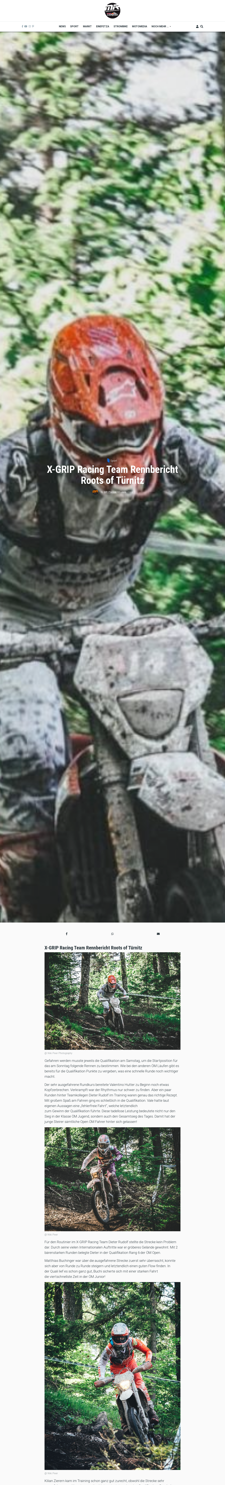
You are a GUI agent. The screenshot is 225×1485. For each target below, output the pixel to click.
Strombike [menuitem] (121, 26)
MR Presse (110, 492)
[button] (67, 933)
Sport (113, 460)
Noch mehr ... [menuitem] (160, 27)
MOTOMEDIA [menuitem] (139, 26)
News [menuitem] (62, 26)
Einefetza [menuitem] (102, 26)
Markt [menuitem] (87, 26)
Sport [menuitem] (74, 26)
